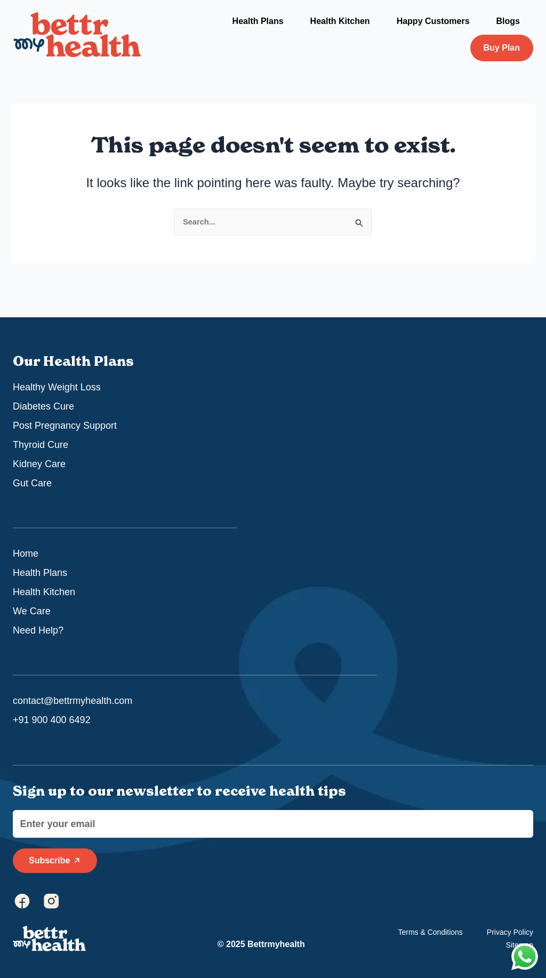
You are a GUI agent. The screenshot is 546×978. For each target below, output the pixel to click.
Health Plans (258, 21)
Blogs (508, 21)
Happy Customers (433, 21)
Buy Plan (502, 47)
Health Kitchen (340, 21)
